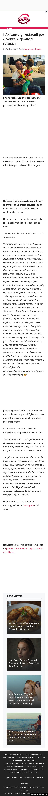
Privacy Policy (28, 793)
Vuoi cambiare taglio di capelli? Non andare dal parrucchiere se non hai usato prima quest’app (21, 699)
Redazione (18, 793)
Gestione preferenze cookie (39, 794)
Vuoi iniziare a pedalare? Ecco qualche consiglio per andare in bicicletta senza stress (23, 736)
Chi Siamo (9, 793)
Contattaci (40, 777)
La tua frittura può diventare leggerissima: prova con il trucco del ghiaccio (24, 625)
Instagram (29, 505)
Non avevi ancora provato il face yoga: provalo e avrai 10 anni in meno (24, 663)
